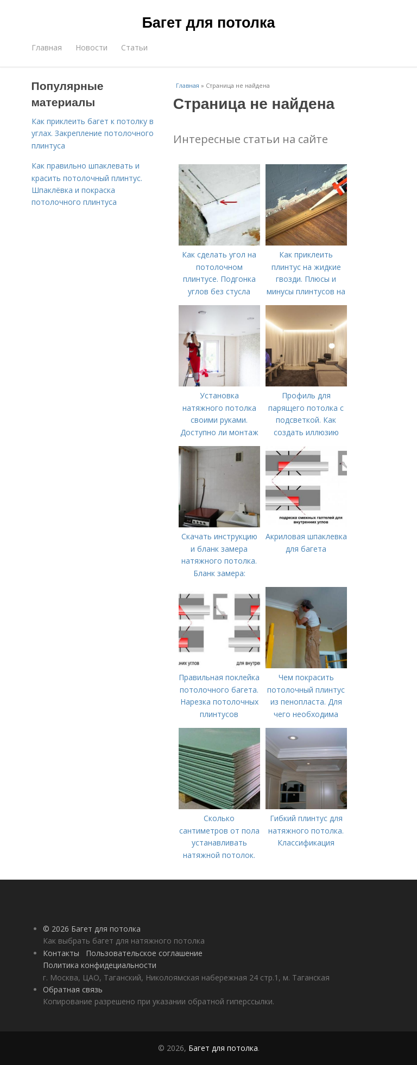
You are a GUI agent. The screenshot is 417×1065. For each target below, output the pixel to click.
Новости (91, 47)
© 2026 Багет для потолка (92, 929)
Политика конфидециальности (99, 965)
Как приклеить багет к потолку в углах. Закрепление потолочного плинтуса (92, 133)
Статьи (134, 47)
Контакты (61, 953)
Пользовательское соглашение (144, 953)
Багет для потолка (208, 23)
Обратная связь (73, 989)
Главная (46, 47)
